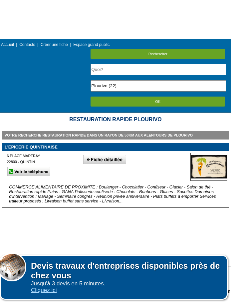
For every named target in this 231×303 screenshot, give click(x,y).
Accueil (7, 44)
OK (157, 102)
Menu (115, 4)
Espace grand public (91, 44)
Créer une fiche (54, 44)
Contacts (27, 44)
